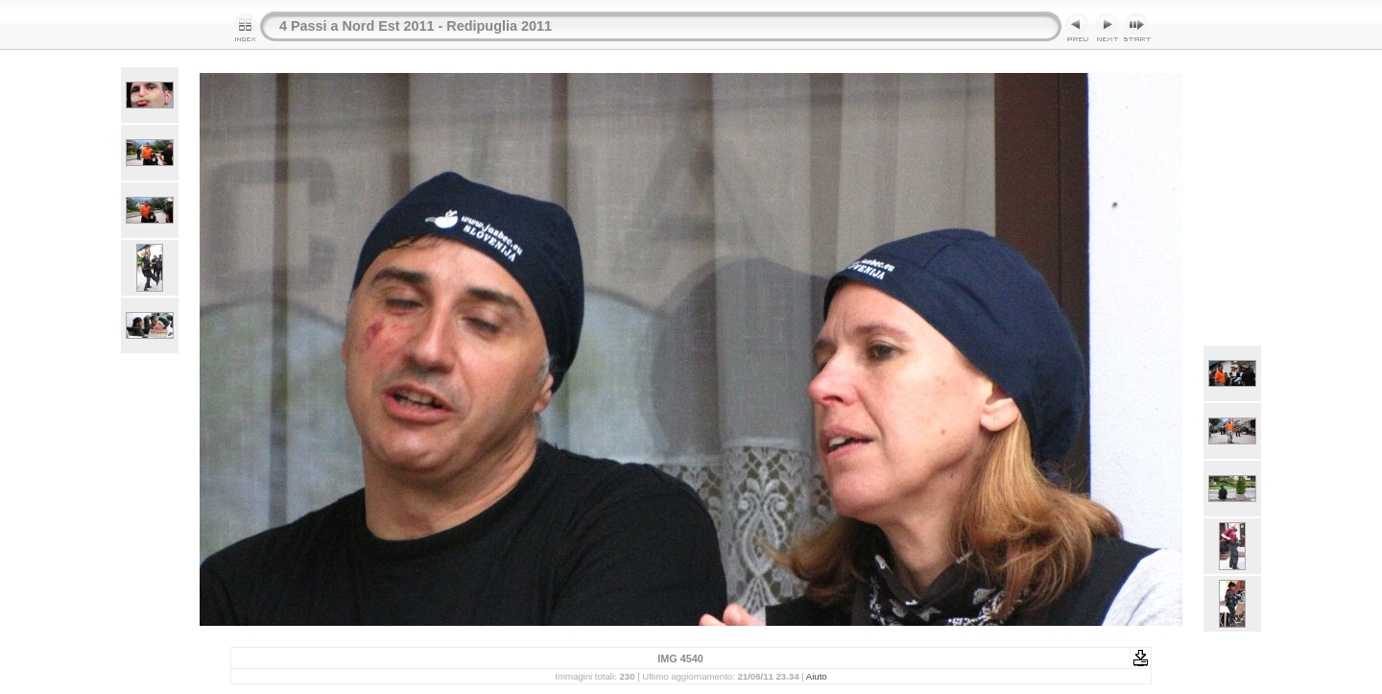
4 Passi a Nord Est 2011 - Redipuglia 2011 (415, 26)
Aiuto (816, 676)
